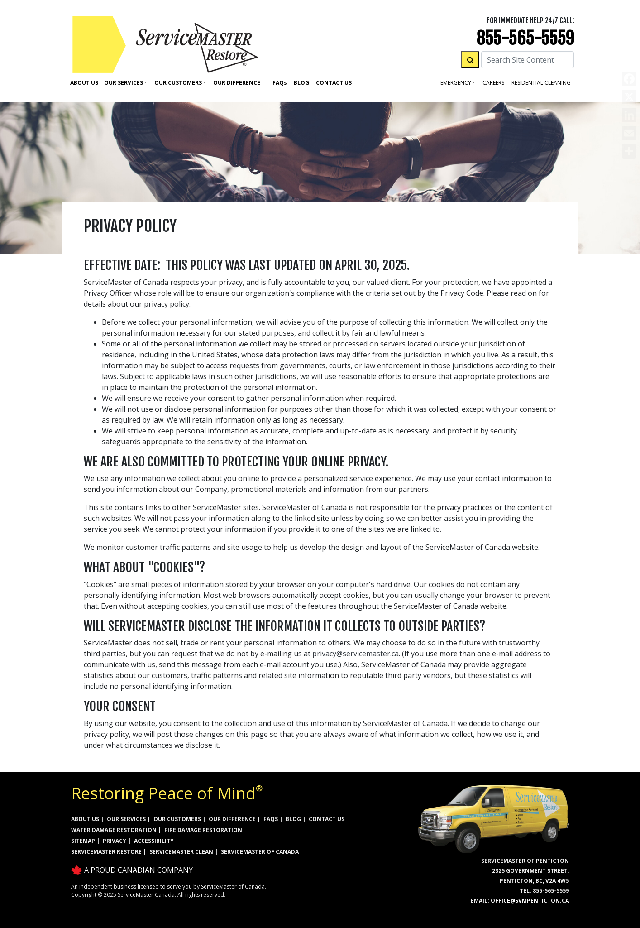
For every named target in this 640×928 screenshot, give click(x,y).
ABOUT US (85, 819)
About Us (84, 83)
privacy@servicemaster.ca (355, 654)
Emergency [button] (455, 83)
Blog (301, 83)
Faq (279, 83)
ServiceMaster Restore (106, 852)
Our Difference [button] (236, 83)
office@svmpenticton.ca (530, 900)
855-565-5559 (525, 38)
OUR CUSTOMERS (177, 819)
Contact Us (334, 83)
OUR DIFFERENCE (232, 819)
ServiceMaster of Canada (260, 852)
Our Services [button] (123, 83)
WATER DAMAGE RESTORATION (114, 830)
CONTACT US (326, 819)
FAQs (270, 819)
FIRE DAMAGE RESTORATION (203, 830)
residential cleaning (541, 83)
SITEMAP (83, 841)
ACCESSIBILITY (154, 841)
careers (493, 83)
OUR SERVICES (126, 819)
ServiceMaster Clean (181, 852)
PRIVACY (114, 841)
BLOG (293, 819)
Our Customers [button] (178, 83)
